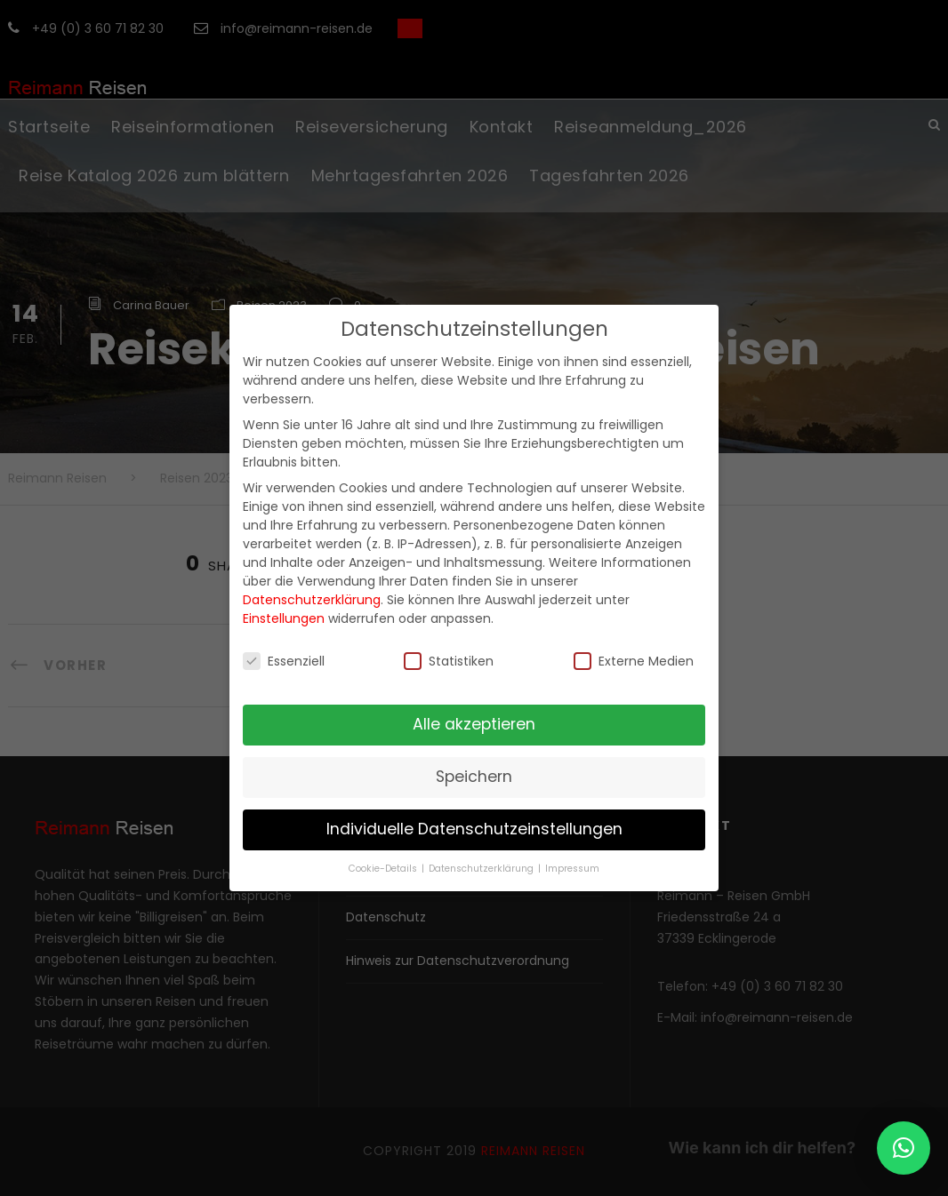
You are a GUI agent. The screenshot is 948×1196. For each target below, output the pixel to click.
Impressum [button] (572, 868)
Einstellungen (284, 618)
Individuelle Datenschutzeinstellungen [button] (474, 829)
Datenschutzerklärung (312, 600)
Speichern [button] (474, 776)
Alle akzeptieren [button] (474, 724)
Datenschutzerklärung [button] (482, 868)
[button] (903, 1148)
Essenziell (284, 661)
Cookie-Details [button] (384, 868)
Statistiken (449, 661)
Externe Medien (634, 661)
